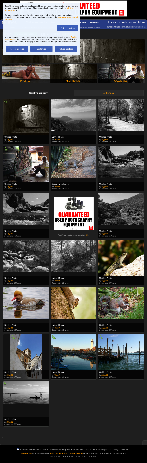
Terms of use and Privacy (58, 453)
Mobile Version (26, 453)
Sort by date (108, 93)
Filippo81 (10, 140)
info (87, 235)
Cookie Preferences (76, 453)
